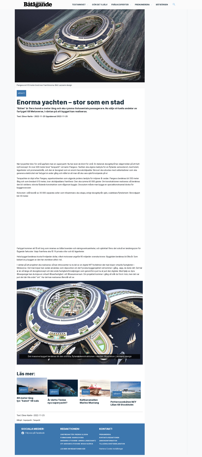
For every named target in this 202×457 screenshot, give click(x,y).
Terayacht (36, 422)
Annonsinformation (108, 443)
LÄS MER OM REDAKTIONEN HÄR (72, 451)
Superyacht (27, 422)
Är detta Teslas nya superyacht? (57, 403)
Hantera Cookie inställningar (111, 451)
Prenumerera (105, 437)
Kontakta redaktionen (109, 440)
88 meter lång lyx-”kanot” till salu (28, 401)
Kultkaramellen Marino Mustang (89, 403)
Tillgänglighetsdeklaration (112, 446)
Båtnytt (19, 422)
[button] (80, 4)
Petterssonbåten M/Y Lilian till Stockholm (123, 405)
